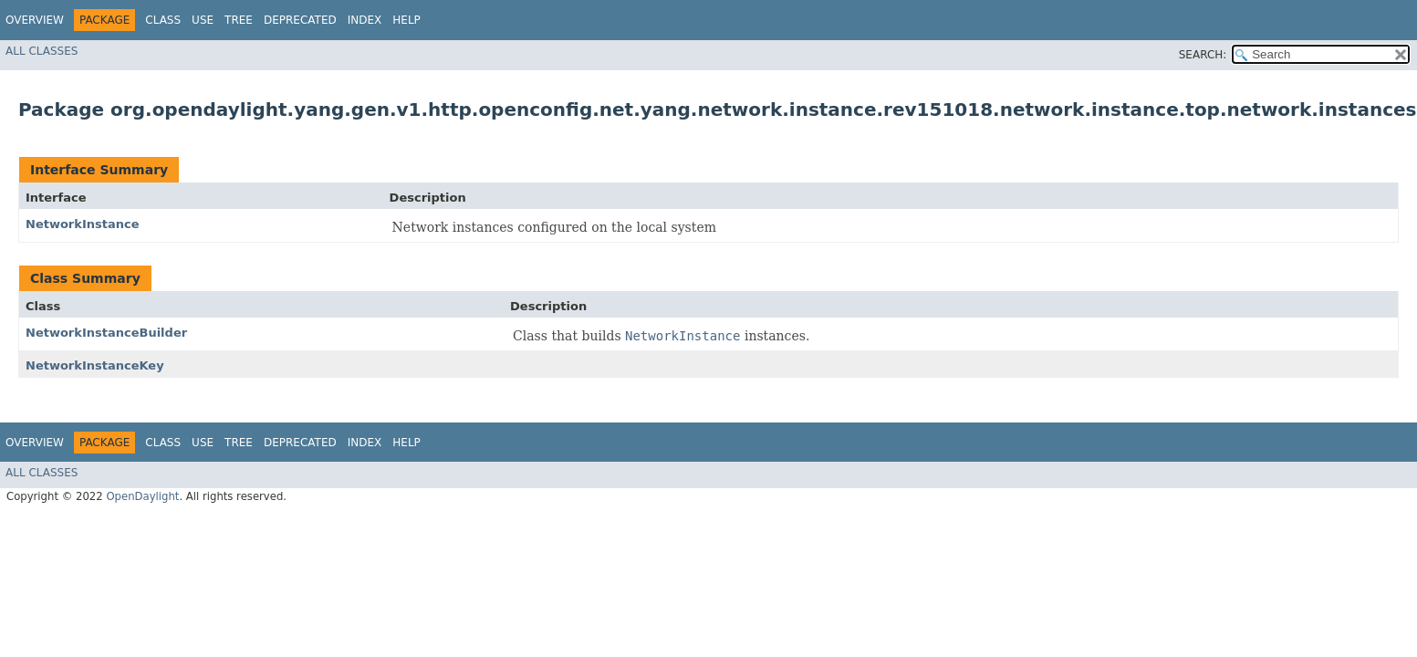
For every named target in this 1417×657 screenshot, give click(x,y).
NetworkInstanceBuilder (106, 332)
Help (406, 20)
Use (203, 20)
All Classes (41, 51)
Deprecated (300, 20)
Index (365, 20)
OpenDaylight (142, 496)
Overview (34, 20)
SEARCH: (1203, 54)
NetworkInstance (83, 224)
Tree (238, 20)
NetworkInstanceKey (95, 365)
